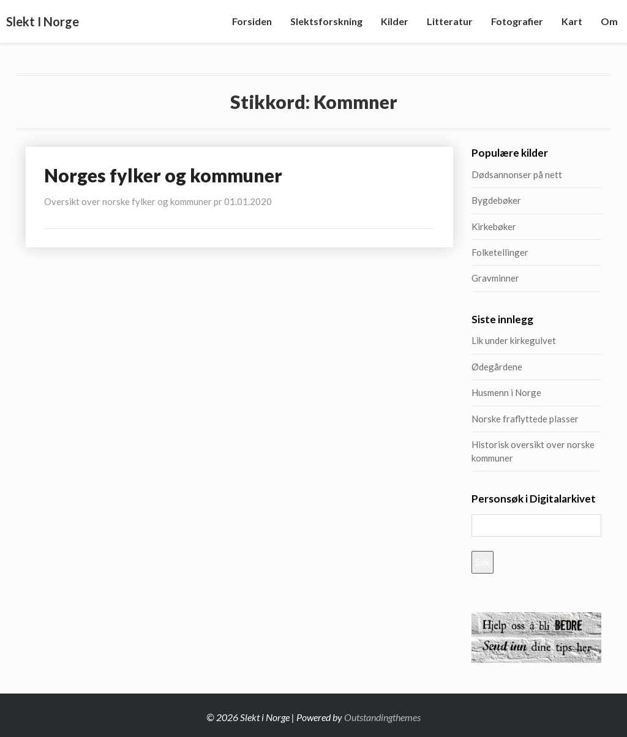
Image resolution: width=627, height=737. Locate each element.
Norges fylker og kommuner (163, 175)
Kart (571, 21)
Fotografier (517, 21)
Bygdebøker (496, 200)
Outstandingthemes (382, 717)
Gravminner (495, 277)
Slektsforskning (326, 21)
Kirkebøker (493, 226)
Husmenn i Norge (535, 392)
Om (609, 21)
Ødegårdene (496, 366)
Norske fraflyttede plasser (525, 418)
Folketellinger (499, 252)
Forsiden (252, 21)
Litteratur (450, 21)
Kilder (394, 21)
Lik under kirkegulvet (513, 340)
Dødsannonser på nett (516, 174)
